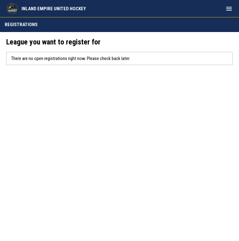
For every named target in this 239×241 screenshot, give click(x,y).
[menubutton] (229, 8)
